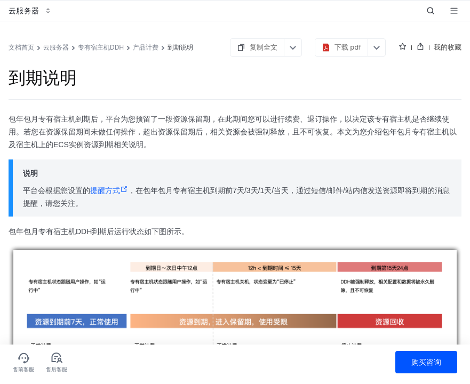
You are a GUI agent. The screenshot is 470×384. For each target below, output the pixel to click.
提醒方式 (109, 190)
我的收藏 (447, 47)
